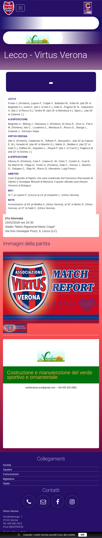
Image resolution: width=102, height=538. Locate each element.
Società (7, 465)
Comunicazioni (11, 474)
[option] (57, 37)
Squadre (7, 469)
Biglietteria (8, 479)
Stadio (6, 483)
